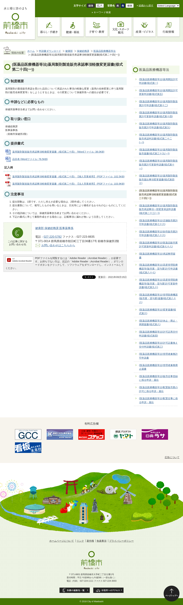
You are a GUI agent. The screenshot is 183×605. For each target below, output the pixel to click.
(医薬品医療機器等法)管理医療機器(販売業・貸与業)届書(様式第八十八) (158, 298)
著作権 (90, 540)
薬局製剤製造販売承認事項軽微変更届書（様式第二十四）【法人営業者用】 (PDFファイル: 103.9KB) (68, 183)
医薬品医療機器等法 (104, 51)
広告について (172, 457)
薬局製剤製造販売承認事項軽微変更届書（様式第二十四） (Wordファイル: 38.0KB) (58, 151)
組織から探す (146, 5)
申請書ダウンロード (50, 51)
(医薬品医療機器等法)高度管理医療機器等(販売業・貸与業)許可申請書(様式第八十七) (158, 268)
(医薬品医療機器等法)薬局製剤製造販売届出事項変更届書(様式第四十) (158, 179)
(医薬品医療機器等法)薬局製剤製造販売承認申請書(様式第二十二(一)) (158, 138)
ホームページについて (61, 540)
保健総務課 (83, 51)
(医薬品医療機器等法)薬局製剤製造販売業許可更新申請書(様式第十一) (158, 164)
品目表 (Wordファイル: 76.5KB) (30, 159)
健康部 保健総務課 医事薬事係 (54, 228)
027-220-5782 (53, 236)
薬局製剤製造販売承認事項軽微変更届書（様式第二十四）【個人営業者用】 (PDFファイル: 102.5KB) (68, 176)
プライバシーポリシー (121, 540)
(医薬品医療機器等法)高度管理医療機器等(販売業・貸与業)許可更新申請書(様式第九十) (158, 283)
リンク (80, 540)
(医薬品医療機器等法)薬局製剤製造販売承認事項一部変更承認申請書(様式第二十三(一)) (158, 209)
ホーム (31, 51)
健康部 (69, 51)
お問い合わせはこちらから (58, 245)
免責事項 (101, 540)
